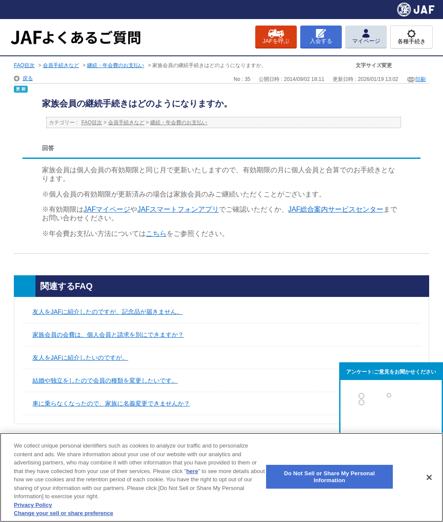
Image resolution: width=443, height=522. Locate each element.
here (192, 471)
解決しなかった (391, 426)
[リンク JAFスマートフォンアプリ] (177, 209)
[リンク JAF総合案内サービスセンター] (335, 209)
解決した (391, 398)
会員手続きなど (61, 65)
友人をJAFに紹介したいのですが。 (80, 357)
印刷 (420, 79)
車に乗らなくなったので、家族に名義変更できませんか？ (111, 403)
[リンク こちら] (156, 233)
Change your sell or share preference (63, 513)
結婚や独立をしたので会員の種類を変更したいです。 (105, 380)
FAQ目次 (24, 65)
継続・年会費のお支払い (115, 65)
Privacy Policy (33, 505)
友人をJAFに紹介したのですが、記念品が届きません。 (107, 311)
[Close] (429, 477)
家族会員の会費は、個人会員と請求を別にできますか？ (108, 334)
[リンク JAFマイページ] (106, 209)
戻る (27, 78)
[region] (221, 477)
